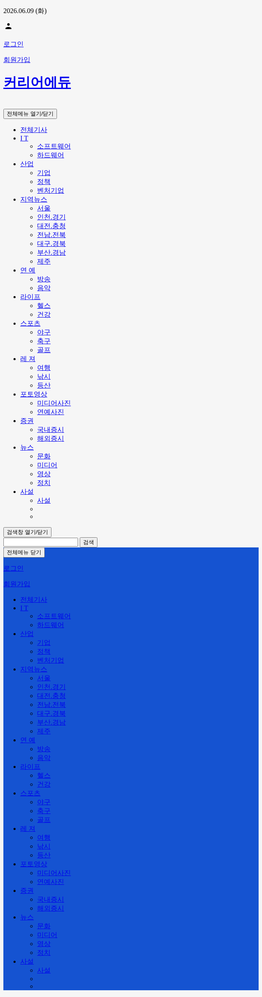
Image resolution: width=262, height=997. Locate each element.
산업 (27, 163)
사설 (27, 491)
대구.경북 (51, 243)
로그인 (13, 44)
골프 (44, 349)
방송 (44, 279)
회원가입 (16, 59)
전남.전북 (51, 234)
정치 (44, 482)
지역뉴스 (33, 199)
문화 (44, 456)
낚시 (44, 376)
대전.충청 (51, 225)
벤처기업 (50, 190)
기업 (44, 172)
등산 (44, 385)
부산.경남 (51, 252)
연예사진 (50, 411)
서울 (44, 208)
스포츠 (30, 323)
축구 (44, 341)
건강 (44, 314)
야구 (44, 332)
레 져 (27, 358)
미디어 (47, 465)
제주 (44, 261)
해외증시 (50, 438)
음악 (44, 287)
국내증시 (50, 429)
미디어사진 (54, 403)
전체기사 (33, 129)
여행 (44, 367)
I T (24, 138)
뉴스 (27, 447)
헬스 (44, 305)
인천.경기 (51, 217)
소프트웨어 (54, 146)
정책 (44, 181)
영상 (44, 473)
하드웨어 (50, 155)
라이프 (30, 296)
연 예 (27, 270)
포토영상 (33, 394)
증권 (27, 420)
